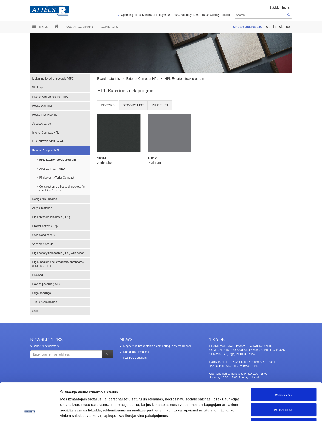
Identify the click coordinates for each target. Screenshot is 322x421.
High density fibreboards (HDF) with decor (58, 253)
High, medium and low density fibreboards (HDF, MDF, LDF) (58, 263)
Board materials (108, 78)
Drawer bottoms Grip (45, 226)
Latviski (274, 7)
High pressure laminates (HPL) (51, 217)
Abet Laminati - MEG (52, 168)
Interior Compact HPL (45, 132)
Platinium (154, 163)
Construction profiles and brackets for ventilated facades (62, 188)
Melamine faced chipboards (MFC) (53, 78)
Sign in (271, 26)
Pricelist (160, 105)
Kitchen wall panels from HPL (50, 96)
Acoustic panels (42, 123)
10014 (101, 158)
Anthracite (104, 163)
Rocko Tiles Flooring (44, 114)
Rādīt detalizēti (250, 412)
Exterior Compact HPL (46, 150)
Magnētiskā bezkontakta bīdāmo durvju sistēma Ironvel (157, 346)
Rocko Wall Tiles (42, 105)
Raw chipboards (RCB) (46, 284)
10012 (152, 158)
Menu (40, 26)
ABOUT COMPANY (80, 26)
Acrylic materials (42, 208)
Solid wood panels (43, 235)
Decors (108, 105)
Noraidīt (283, 391)
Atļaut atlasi (283, 376)
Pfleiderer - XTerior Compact (56, 177)
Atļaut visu (284, 361)
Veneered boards (42, 244)
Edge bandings (41, 293)
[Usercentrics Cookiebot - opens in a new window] (30, 412)
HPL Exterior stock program (57, 159)
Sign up (284, 26)
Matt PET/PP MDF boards (48, 141)
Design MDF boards (44, 199)
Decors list (133, 105)
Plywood (37, 275)
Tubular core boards (44, 302)
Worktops (38, 87)
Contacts (109, 26)
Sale (35, 311)
